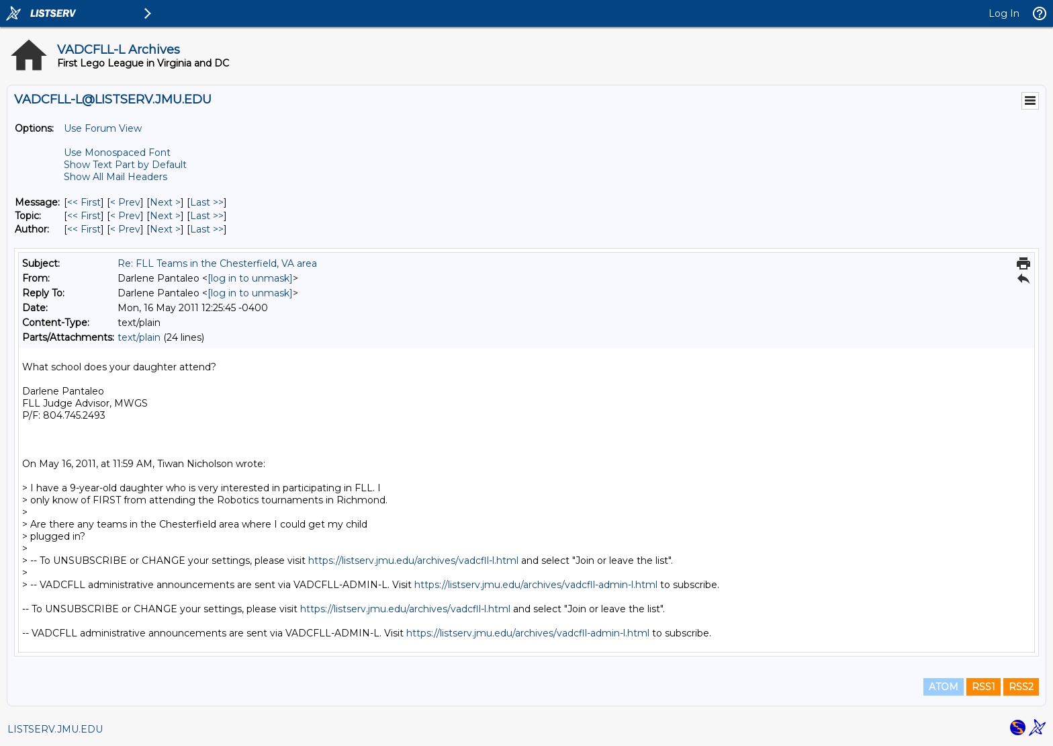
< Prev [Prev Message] (125, 202)
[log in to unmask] (250, 278)
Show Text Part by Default (125, 165)
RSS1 (983, 687)
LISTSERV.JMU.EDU (55, 729)
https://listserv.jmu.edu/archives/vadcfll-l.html (413, 560)
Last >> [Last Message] (207, 202)
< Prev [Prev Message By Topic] (125, 216)
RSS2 (1021, 687)
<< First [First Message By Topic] (84, 216)
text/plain (139, 337)
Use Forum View (103, 128)
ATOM (943, 687)
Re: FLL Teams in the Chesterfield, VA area (217, 263)
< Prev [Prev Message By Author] (125, 229)
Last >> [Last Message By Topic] (207, 216)
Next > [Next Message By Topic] (165, 216)
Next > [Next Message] (165, 202)
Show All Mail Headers (115, 177)
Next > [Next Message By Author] (165, 229)
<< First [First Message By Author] (84, 229)
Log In (1004, 13)
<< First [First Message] (84, 202)
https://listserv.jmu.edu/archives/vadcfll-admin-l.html (535, 585)
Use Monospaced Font (117, 153)
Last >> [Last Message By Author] (207, 229)
